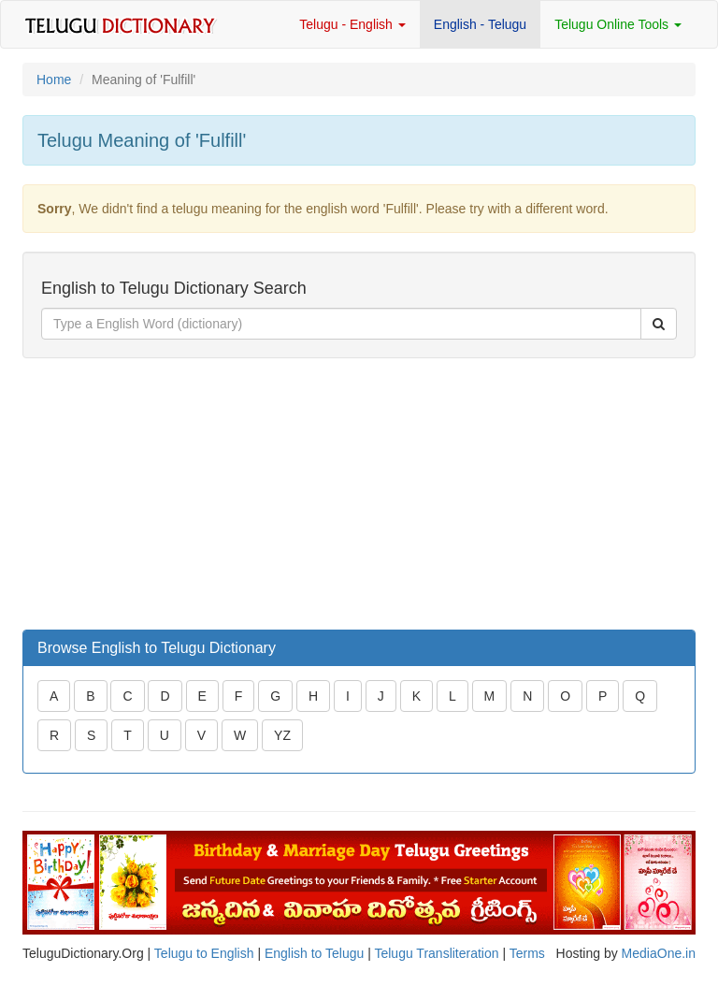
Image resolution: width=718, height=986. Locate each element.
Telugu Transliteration (436, 953)
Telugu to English (204, 953)
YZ (282, 735)
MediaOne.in (659, 953)
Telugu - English (352, 24)
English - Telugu (480, 24)
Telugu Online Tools (618, 24)
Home (53, 79)
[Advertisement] (162, 494)
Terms (527, 953)
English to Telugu (314, 953)
